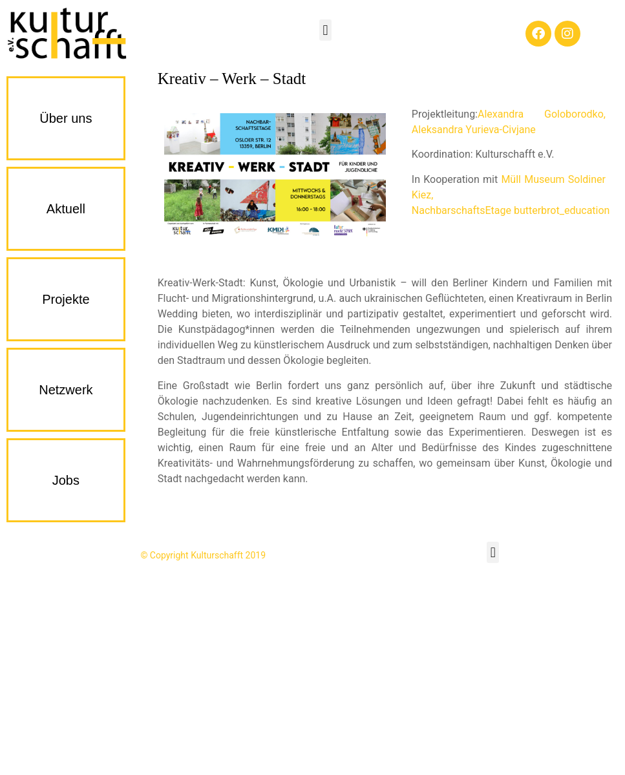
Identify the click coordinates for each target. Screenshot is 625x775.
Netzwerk (65, 390)
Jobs (65, 480)
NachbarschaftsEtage (461, 210)
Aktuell (66, 209)
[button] (325, 30)
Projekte (65, 299)
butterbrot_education (562, 210)
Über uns (65, 118)
